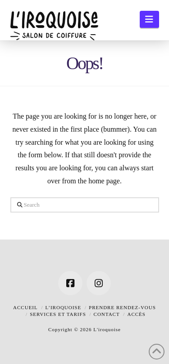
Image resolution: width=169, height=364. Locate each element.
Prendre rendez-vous (122, 307)
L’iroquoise (64, 307)
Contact (107, 314)
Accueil (25, 307)
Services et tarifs (58, 314)
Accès (136, 314)
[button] (149, 19)
